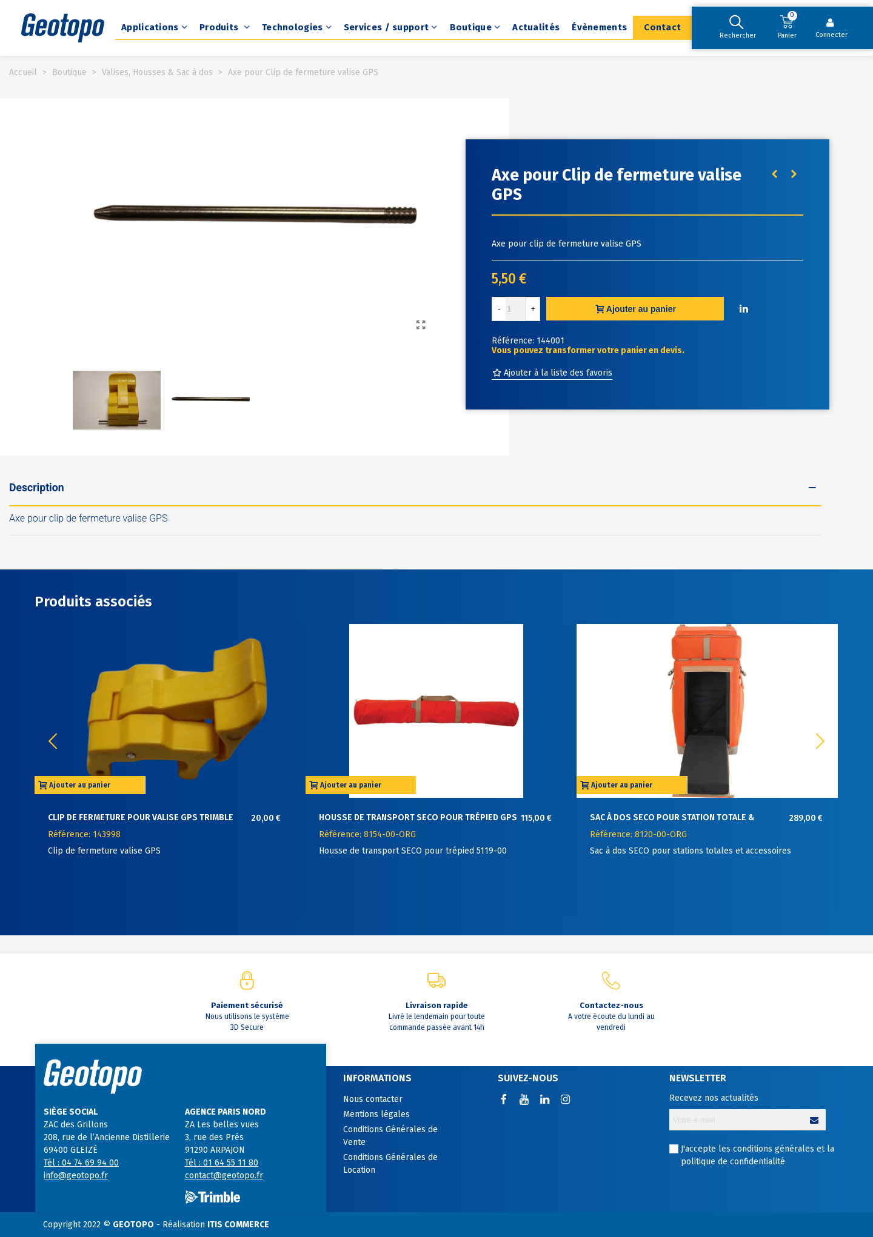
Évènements (599, 27)
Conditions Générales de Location (390, 1163)
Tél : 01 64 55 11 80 (221, 1163)
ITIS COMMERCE (238, 1224)
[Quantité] (516, 309)
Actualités (536, 27)
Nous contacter (373, 1099)
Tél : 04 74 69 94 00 (81, 1163)
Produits (220, 27)
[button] (820, 741)
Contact (662, 27)
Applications (150, 27)
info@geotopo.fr (76, 1175)
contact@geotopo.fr (224, 1175)
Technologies (292, 27)
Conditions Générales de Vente (390, 1135)
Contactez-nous (611, 1005)
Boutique (471, 27)
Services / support (386, 27)
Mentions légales (376, 1114)
